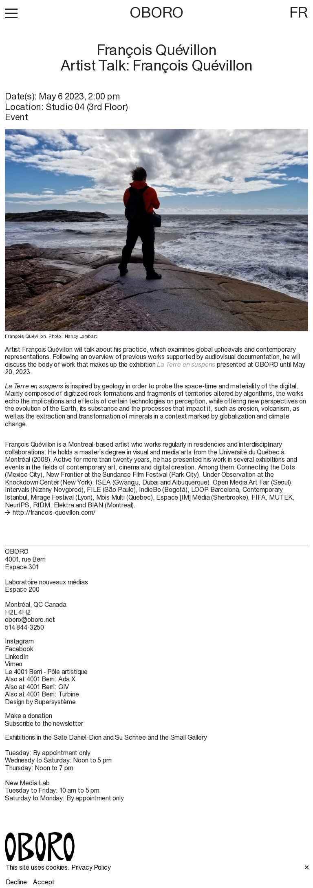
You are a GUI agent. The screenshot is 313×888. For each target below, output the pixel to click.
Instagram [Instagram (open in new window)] (19, 641)
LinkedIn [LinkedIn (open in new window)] (17, 656)
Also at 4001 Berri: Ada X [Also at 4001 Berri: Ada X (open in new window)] (40, 679)
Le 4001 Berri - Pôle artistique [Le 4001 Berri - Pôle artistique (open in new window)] (46, 671)
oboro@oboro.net (30, 619)
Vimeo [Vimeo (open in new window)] (13, 664)
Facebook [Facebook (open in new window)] (19, 648)
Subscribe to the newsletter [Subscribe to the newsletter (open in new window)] (44, 723)
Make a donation (28, 715)
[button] (11, 13)
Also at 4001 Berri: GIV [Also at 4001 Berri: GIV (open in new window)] (37, 686)
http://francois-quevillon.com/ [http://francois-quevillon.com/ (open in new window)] (54, 512)
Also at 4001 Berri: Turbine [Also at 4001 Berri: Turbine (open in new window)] (42, 694)
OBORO (156, 12)
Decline (16, 882)
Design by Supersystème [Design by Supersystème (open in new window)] (40, 701)
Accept (43, 882)
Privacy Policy (91, 867)
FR (298, 12)
